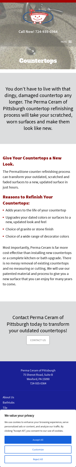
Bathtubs (8, 402)
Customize (38, 449)
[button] (64, 41)
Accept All (38, 439)
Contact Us (38, 340)
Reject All (38, 459)
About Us (8, 397)
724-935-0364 (46, 31)
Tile (5, 408)
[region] (38, 438)
